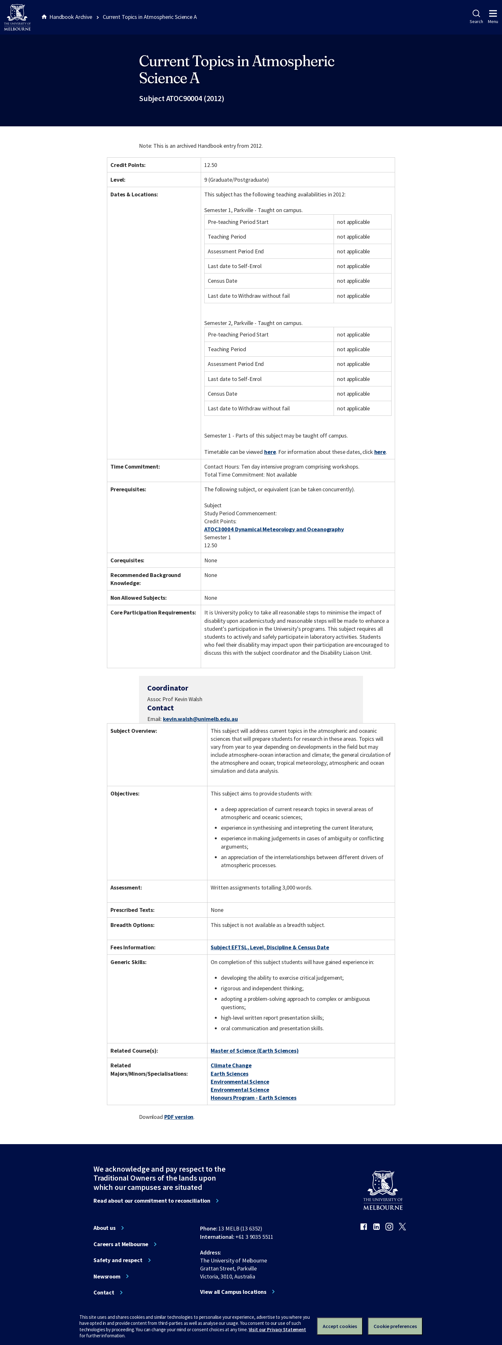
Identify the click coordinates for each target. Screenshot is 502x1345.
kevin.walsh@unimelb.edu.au (200, 719)
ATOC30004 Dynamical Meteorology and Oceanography (274, 529)
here (270, 451)
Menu (493, 17)
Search (476, 17)
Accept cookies (340, 1326)
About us (104, 1227)
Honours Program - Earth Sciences (253, 1097)
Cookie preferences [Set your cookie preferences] (395, 1326)
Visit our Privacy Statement (277, 1329)
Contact (103, 1292)
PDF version (179, 1116)
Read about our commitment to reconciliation (151, 1200)
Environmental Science (240, 1081)
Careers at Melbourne (120, 1244)
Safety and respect (117, 1260)
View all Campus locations (233, 1291)
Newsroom (106, 1276)
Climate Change (231, 1065)
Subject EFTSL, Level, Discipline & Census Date (270, 947)
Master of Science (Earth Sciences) (254, 1050)
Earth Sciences (229, 1073)
